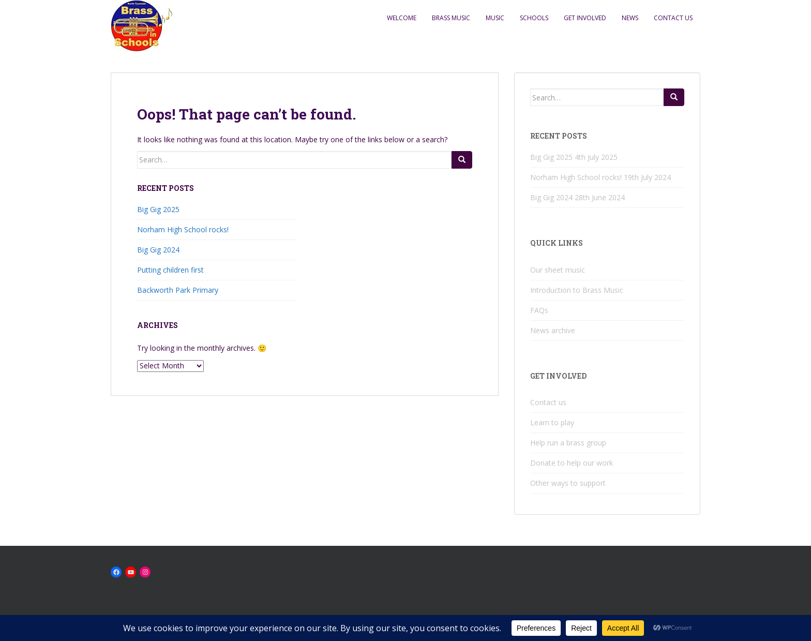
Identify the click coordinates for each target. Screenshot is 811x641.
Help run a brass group (568, 443)
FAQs (539, 310)
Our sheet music (557, 270)
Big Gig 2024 (158, 250)
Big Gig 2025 (158, 209)
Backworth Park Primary (177, 290)
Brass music (451, 17)
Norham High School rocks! (183, 229)
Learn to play (552, 422)
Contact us (673, 17)
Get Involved (585, 17)
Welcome (401, 17)
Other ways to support (568, 483)
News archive (552, 330)
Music (495, 17)
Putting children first (170, 270)
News (630, 17)
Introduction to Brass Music (576, 290)
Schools (534, 17)
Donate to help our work (571, 463)
